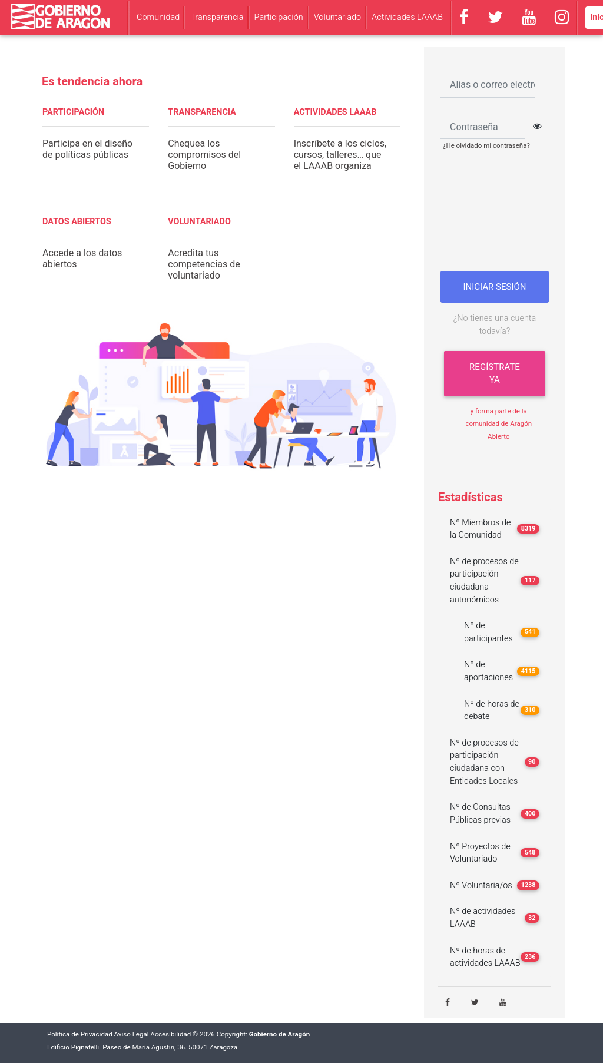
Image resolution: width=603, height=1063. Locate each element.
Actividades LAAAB (407, 17)
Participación (278, 17)
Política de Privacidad (79, 1034)
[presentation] (498, 215)
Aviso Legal (131, 1034)
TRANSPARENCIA (202, 112)
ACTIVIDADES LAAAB (335, 112)
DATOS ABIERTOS (76, 222)
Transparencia (216, 17)
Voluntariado (337, 17)
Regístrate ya (494, 373)
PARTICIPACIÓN (73, 112)
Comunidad (158, 17)
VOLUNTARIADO (199, 222)
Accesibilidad (170, 1034)
